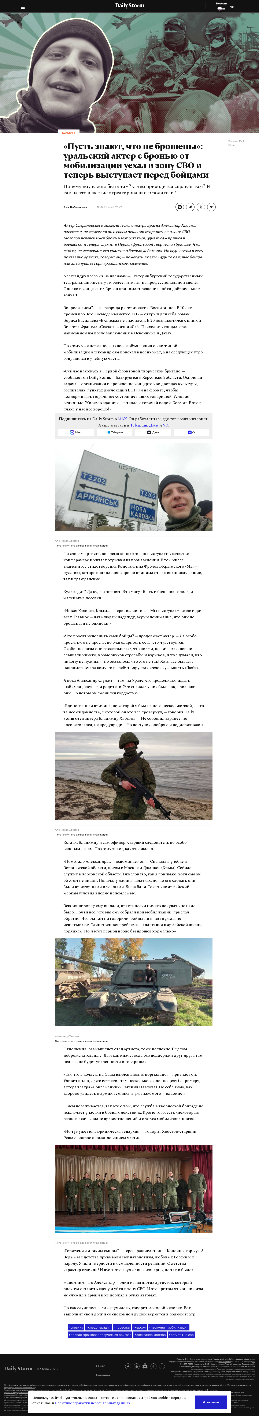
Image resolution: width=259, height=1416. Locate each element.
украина (76, 1327)
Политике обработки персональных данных (92, 1403)
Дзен (154, 426)
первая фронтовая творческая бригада (100, 1335)
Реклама (103, 1375)
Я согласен (211, 1402)
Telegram (138, 426)
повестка (122, 1327)
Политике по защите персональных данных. (236, 1369)
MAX (122, 419)
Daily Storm (129, 5)
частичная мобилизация (168, 1327)
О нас (100, 1366)
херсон (139, 1327)
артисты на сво (181, 1335)
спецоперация (98, 1327)
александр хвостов (150, 1335)
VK (165, 426)
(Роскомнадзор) (225, 1361)
